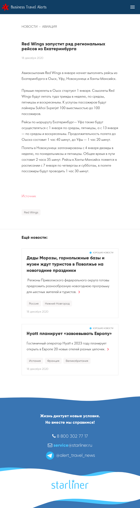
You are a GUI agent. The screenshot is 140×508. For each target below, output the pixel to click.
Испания (35, 360)
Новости (30, 26)
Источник (29, 196)
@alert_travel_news (70, 455)
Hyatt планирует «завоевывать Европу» (69, 333)
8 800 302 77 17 (70, 436)
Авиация (49, 26)
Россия (34, 303)
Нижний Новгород (57, 303)
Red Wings (31, 212)
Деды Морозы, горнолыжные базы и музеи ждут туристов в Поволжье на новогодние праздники (65, 264)
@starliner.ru (70, 445)
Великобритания (77, 360)
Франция (53, 360)
